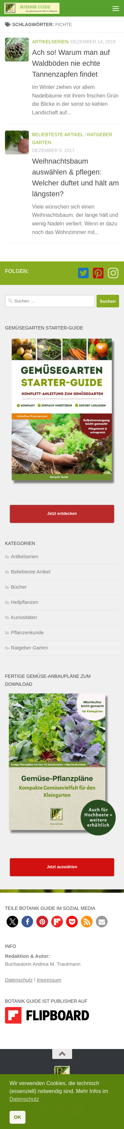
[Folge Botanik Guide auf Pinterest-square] (98, 273)
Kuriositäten (24, 617)
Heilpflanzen (24, 602)
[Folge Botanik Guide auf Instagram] (113, 273)
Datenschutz (18, 980)
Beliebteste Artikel (57, 134)
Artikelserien (50, 41)
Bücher (19, 587)
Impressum (49, 980)
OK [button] (17, 1117)
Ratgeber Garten (29, 647)
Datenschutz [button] (24, 1099)
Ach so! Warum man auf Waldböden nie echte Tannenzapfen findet (71, 63)
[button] (12, 921)
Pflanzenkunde (27, 632)
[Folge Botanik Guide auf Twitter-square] (83, 273)
